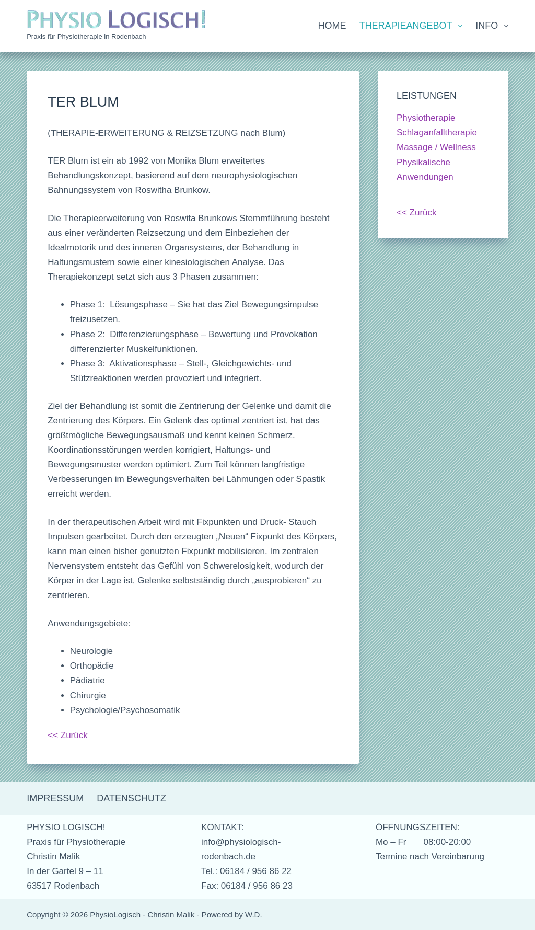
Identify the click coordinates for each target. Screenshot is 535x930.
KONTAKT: (222, 827)
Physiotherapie (426, 118)
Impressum (55, 798)
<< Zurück (68, 735)
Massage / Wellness (436, 147)
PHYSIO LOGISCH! (66, 827)
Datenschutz (131, 798)
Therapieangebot (413, 26)
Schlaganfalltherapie (437, 132)
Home (332, 25)
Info (491, 26)
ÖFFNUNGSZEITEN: (418, 827)
